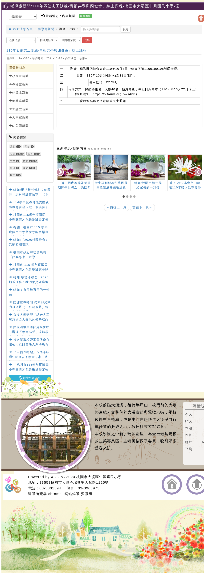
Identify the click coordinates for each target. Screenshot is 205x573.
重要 (25, 168)
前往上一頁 (117, 207)
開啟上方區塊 (201, 18)
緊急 (27, 146)
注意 (12, 146)
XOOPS (58, 477)
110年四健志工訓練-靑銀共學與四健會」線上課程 (46, 50)
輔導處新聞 (46, 29)
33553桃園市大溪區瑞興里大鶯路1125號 (74, 482)
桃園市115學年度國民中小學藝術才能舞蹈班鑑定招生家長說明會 (29, 219)
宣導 (30, 153)
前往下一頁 (142, 207)
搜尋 (125, 29)
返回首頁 (172, 484)
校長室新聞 (19, 76)
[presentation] (60, 172)
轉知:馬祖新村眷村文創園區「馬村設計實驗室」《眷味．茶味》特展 (30, 194)
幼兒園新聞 (19, 125)
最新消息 (17, 67)
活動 (25, 160)
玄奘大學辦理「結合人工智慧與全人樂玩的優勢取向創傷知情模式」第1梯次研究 (29, 319)
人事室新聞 (19, 117)
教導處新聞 (19, 84)
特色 (12, 160)
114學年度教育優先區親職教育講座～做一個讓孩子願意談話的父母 (29, 207)
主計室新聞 (19, 109)
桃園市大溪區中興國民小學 (99, 477)
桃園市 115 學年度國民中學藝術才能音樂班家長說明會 (29, 269)
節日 (12, 168)
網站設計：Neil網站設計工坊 (14, 485)
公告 (12, 153)
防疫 (12, 175)
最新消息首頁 (21, 29)
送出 (87, 40)
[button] (124, 196)
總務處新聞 (19, 100)
